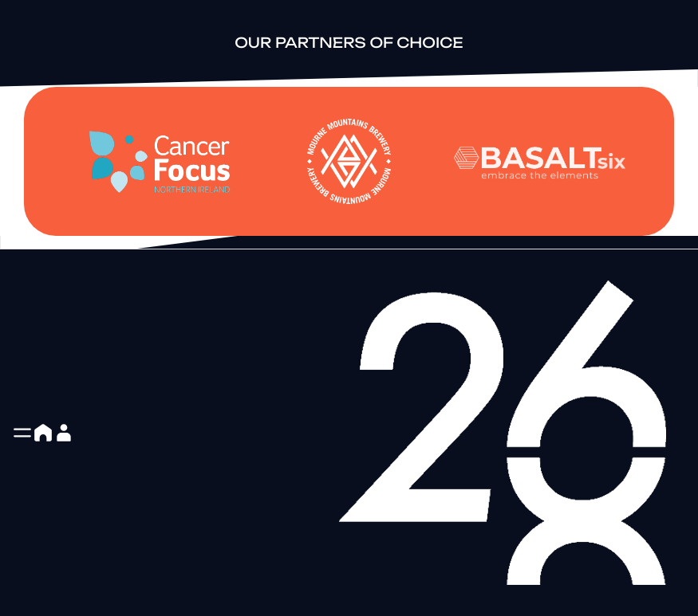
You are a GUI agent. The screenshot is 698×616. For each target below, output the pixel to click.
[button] (22, 432)
